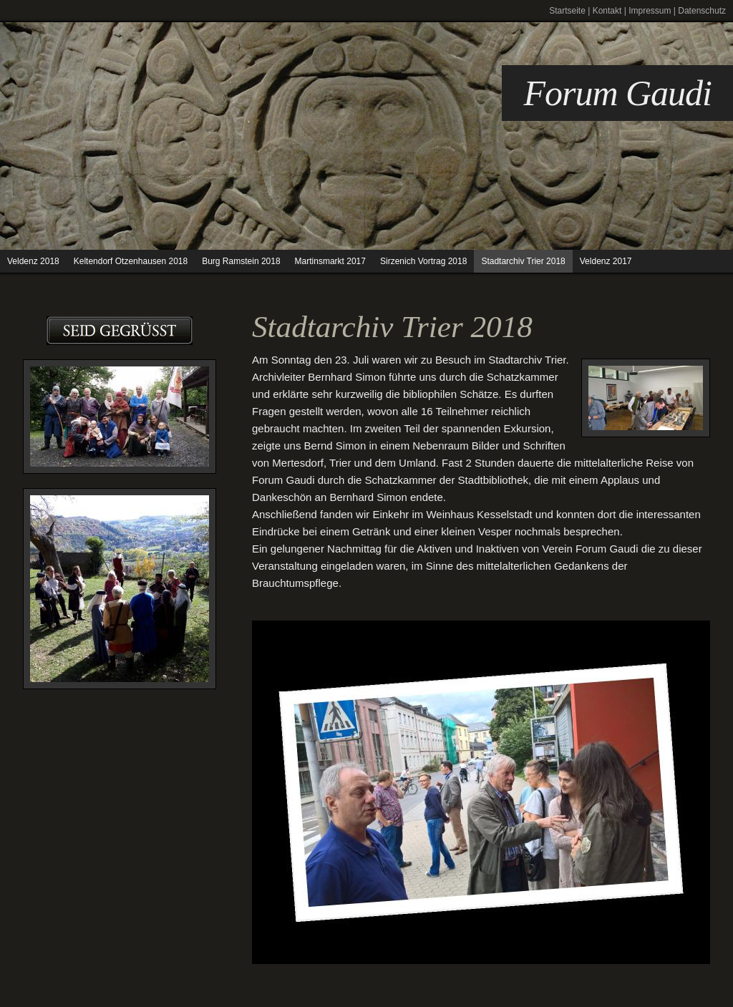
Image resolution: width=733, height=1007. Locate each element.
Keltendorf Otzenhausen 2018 (131, 261)
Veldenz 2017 (606, 261)
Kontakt (607, 11)
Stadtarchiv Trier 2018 (523, 261)
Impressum (649, 11)
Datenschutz (702, 11)
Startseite (567, 11)
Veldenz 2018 (33, 261)
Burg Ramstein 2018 (241, 261)
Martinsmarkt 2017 (330, 261)
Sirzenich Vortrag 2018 (423, 261)
